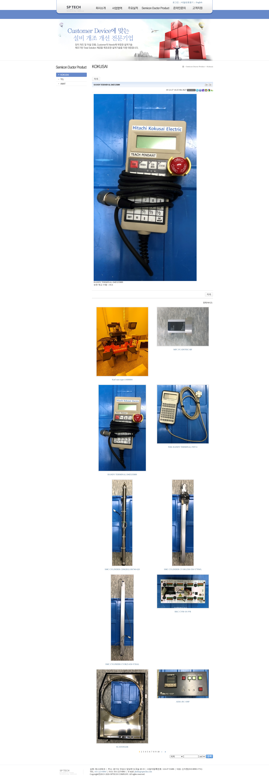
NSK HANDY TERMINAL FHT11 (182, 447)
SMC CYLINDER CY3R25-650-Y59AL (122, 664)
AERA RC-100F (183, 701)
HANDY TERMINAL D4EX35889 (122, 474)
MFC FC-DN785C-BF (182, 349)
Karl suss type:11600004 (122, 379)
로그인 (176, 2)
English (199, 2)
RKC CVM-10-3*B (183, 611)
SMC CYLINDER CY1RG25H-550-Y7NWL (183, 569)
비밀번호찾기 (187, 2)
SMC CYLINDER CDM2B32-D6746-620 (122, 569)
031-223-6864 (100, 771)
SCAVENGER (122, 747)
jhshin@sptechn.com (143, 771)
